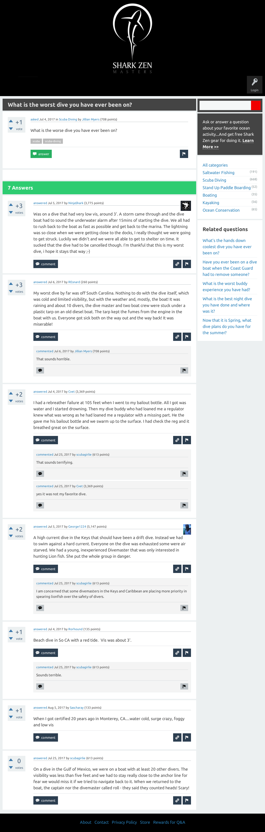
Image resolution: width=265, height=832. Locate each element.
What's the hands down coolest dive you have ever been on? (227, 246)
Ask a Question (154, 86)
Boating (210, 195)
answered (40, 203)
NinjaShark (75, 203)
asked (35, 119)
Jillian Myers (90, 119)
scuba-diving (53, 141)
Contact (101, 822)
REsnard (74, 282)
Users (132, 86)
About (176, 86)
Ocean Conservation (221, 210)
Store (192, 86)
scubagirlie (84, 454)
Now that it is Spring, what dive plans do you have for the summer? (227, 326)
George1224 (77, 526)
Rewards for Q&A (169, 822)
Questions (75, 86)
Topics (116, 86)
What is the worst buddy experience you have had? (226, 286)
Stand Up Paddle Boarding (227, 187)
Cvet (71, 391)
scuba (36, 141)
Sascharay (77, 707)
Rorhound (75, 629)
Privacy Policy (124, 822)
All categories (215, 165)
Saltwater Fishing (218, 172)
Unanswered (96, 86)
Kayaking (211, 202)
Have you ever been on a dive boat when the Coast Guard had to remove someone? (230, 268)
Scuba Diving (68, 119)
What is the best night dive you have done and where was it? (227, 304)
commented (44, 351)
